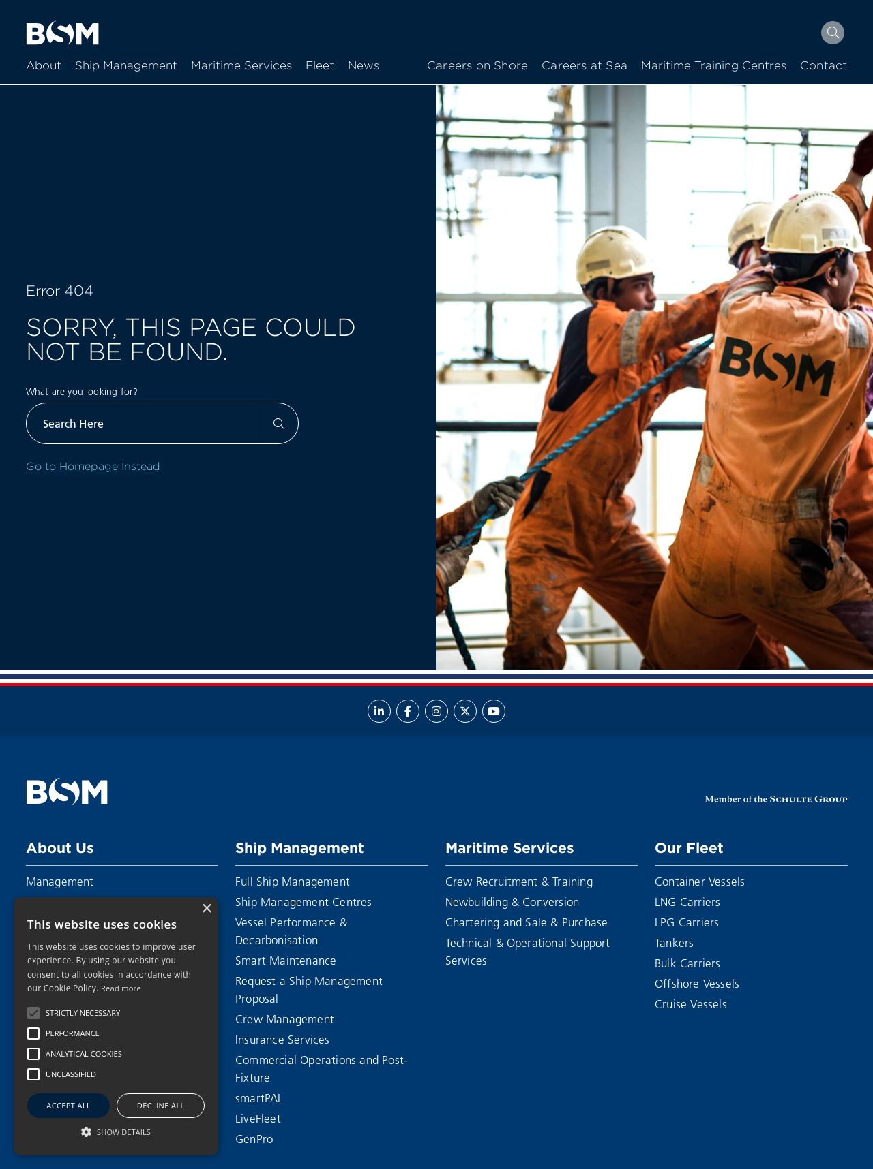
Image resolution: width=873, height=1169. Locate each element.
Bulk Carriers (688, 963)
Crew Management (284, 1019)
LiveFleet (258, 1118)
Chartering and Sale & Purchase (526, 922)
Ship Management (126, 66)
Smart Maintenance (285, 960)
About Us (60, 848)
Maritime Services (241, 66)
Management (60, 881)
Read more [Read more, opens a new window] (121, 988)
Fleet (320, 66)
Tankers (674, 942)
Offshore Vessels (697, 983)
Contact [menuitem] (823, 66)
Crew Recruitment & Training (519, 881)
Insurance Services (282, 1039)
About (43, 66)
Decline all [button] (161, 1105)
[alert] (116, 1026)
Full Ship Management (292, 881)
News (363, 66)
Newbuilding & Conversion (512, 901)
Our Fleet (689, 848)
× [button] (206, 909)
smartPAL (259, 1098)
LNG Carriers (687, 901)
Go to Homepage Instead (93, 466)
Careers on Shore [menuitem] (477, 66)
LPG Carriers (687, 922)
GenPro (254, 1139)
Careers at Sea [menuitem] (584, 66)
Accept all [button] (68, 1105)
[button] (33, 1013)
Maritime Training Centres (713, 66)
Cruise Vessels (691, 1004)
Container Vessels (700, 881)
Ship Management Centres (303, 901)
